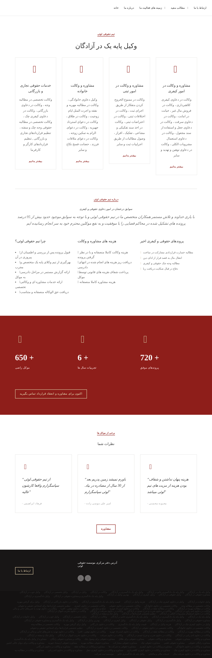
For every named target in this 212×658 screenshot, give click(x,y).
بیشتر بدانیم (35, 161)
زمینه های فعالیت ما (150, 7)
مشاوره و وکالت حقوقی (159, 639)
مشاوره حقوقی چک (150, 643)
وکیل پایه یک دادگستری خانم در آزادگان (129, 616)
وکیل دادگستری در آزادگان (168, 620)
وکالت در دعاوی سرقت (111, 635)
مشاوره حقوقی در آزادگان (197, 620)
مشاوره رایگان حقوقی (199, 643)
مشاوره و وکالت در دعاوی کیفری (156, 646)
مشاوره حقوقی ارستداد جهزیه (62, 643)
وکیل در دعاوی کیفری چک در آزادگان (192, 624)
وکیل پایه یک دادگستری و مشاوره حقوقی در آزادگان (49, 620)
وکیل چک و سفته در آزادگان (40, 635)
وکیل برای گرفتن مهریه (75, 624)
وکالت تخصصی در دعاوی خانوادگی (193, 628)
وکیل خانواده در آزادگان (24, 616)
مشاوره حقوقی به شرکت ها (122, 646)
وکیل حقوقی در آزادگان (140, 620)
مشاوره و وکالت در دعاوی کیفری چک (192, 650)
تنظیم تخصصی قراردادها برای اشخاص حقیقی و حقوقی (56, 628)
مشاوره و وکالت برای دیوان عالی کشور (25, 643)
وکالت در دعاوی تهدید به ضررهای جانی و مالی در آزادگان (47, 631)
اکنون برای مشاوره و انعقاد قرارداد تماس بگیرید (51, 393)
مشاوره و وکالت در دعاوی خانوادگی (193, 646)
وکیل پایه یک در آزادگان (199, 616)
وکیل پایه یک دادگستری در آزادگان (168, 616)
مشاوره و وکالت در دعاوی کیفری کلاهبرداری (148, 650)
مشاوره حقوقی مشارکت (125, 643)
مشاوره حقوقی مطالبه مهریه (95, 643)
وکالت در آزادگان (98, 616)
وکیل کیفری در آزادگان (114, 620)
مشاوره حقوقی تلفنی (174, 643)
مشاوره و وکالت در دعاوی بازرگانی (53, 646)
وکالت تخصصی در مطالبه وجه (45, 624)
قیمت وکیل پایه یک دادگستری (132, 624)
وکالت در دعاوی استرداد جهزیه (124, 631)
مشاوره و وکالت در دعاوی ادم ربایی (65, 650)
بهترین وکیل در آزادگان (89, 620)
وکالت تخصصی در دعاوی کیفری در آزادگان (107, 628)
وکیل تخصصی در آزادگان (75, 616)
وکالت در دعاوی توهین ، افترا (92, 631)
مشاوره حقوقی (182, 639)
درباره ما (129, 7)
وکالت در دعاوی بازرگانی (102, 624)
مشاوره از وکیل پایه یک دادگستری (30, 639)
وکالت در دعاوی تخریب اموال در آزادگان (77, 635)
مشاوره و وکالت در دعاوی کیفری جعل (104, 650)
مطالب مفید (178, 7)
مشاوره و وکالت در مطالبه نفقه (89, 646)
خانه (116, 7)
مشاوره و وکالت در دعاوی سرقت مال (191, 654)
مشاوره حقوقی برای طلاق (131, 639)
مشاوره (106, 528)
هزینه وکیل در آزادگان (160, 624)
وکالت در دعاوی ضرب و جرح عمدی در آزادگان (149, 635)
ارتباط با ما (200, 7)
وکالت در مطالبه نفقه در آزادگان (158, 631)
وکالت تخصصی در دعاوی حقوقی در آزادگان (152, 628)
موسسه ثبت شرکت (104, 654)
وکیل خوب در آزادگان (49, 616)
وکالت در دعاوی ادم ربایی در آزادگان (192, 635)
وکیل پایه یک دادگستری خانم (131, 654)
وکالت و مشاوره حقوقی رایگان (65, 639)
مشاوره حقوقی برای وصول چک (99, 639)
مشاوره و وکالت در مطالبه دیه (29, 650)
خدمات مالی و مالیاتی (158, 654)
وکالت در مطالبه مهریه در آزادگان (194, 631)
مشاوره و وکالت (202, 639)
